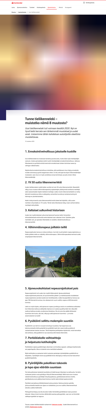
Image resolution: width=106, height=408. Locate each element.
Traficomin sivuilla (57, 307)
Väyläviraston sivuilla (36, 309)
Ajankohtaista (52, 7)
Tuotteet (31, 7)
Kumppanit (68, 7)
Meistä (61, 7)
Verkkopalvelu (90, 3)
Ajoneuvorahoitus (22, 7)
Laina (13, 7)
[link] (12, 2)
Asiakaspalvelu (41, 7)
